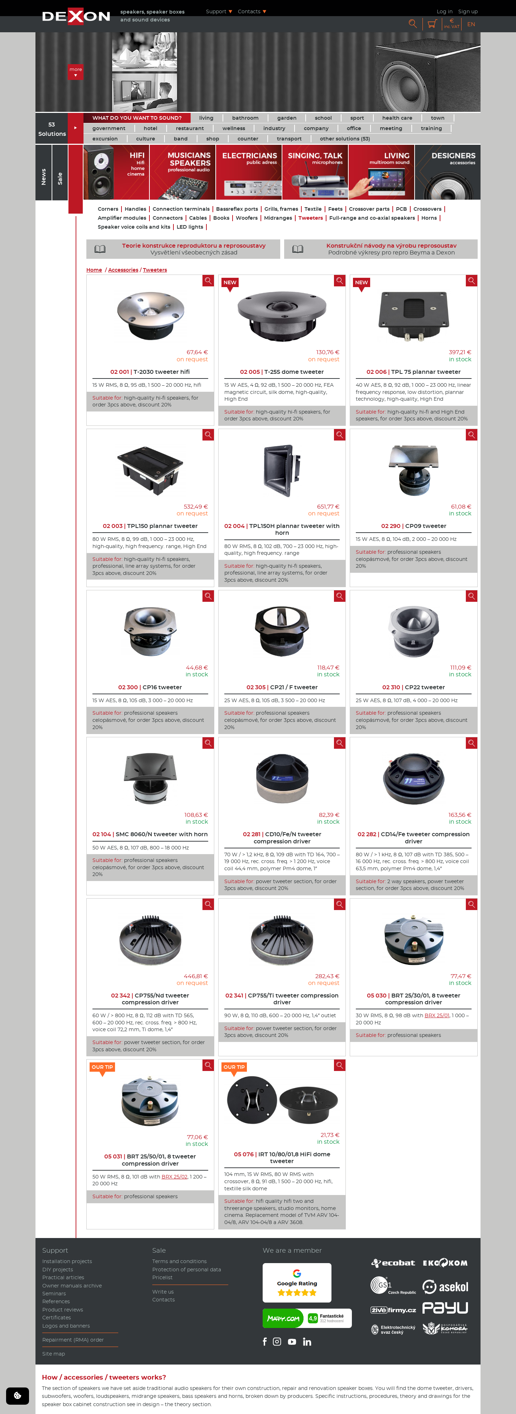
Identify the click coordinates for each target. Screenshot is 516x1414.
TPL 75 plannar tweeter (414, 371)
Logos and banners (66, 1326)
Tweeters (310, 218)
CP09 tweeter (413, 526)
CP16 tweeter (150, 687)
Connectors (168, 218)
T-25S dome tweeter (282, 371)
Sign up (468, 11)
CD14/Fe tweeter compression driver (414, 837)
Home (94, 270)
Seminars (54, 1293)
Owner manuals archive (72, 1285)
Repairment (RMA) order (73, 1340)
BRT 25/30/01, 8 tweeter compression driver (413, 999)
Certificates (56, 1317)
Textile (313, 209)
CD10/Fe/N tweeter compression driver (282, 837)
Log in (445, 11)
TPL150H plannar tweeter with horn (282, 529)
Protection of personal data (186, 1269)
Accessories (123, 270)
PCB (401, 209)
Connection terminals (181, 209)
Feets (335, 209)
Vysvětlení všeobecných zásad (177, 249)
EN (471, 24)
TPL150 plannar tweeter (150, 526)
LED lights (190, 227)
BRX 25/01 (437, 1015)
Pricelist (162, 1277)
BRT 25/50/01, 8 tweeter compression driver (150, 1160)
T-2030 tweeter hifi (150, 371)
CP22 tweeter (413, 687)
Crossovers (427, 209)
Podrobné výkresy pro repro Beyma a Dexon (372, 249)
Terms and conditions (179, 1261)
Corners (108, 209)
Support (216, 11)
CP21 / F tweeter (282, 687)
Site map (53, 1354)
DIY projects (57, 1269)
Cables (198, 218)
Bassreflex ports (237, 209)
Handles (135, 209)
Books (221, 218)
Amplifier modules (122, 218)
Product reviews (62, 1309)
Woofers (247, 218)
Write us (163, 1292)
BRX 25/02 (174, 1176)
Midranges (278, 218)
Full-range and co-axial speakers (372, 218)
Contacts (249, 11)
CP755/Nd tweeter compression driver (150, 999)
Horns (429, 218)
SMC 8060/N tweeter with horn (150, 834)
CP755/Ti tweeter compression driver (282, 999)
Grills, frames (281, 209)
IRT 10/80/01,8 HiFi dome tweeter (282, 1158)
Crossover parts (369, 209)
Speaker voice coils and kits (134, 227)
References (56, 1301)
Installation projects (67, 1261)
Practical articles (63, 1277)
